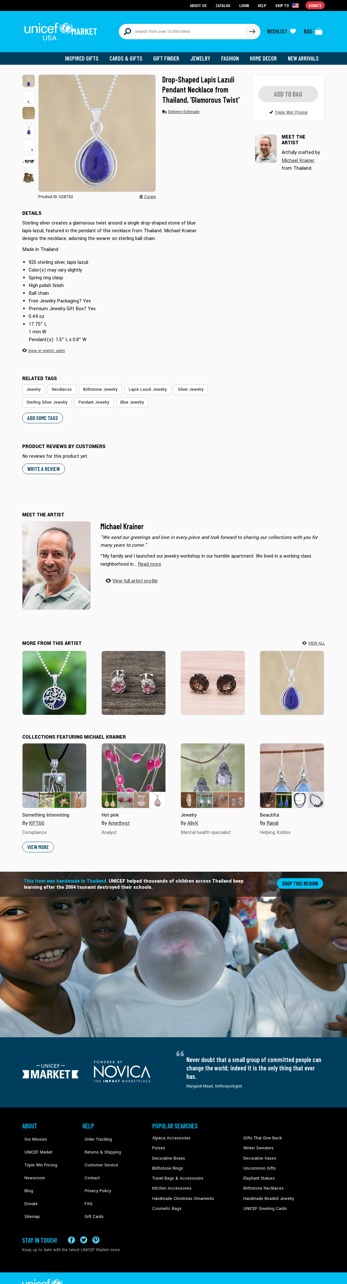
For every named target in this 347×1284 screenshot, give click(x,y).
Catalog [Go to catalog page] (224, 5)
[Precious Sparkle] (213, 677)
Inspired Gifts (86, 54)
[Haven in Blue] (54, 677)
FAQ (86, 1182)
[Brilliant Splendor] (133, 677)
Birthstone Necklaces (262, 1182)
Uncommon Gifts (258, 1162)
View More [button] (37, 842)
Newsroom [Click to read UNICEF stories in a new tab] (32, 1162)
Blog (26, 1172)
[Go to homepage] (62, 29)
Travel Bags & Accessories (176, 1172)
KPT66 (36, 818)
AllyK (192, 818)
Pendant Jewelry (90, 398)
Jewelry (202, 54)
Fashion (231, 54)
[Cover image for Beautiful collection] (292, 770)
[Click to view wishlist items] (281, 29)
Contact (89, 1162)
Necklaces (59, 385)
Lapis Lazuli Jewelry (140, 385)
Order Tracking (95, 1133)
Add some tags (41, 413)
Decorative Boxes (167, 1152)
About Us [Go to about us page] (199, 5)
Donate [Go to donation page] (315, 5)
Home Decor (264, 54)
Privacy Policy (94, 1172)
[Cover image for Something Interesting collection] (54, 770)
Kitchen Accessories (170, 1182)
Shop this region (301, 878)
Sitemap (29, 1191)
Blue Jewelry (126, 398)
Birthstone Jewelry (95, 385)
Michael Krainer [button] (298, 156)
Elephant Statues (258, 1172)
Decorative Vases (258, 1152)
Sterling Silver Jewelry (45, 398)
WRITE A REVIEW (42, 464)
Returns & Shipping (99, 1142)
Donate (28, 1182)
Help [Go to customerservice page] (262, 5)
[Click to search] (252, 29)
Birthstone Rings (167, 1162)
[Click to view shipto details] (288, 5)
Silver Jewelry (181, 385)
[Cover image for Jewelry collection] (213, 770)
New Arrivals (304, 54)
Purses (158, 1142)
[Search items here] (182, 29)
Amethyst (118, 818)
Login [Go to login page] (244, 5)
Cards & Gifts (129, 54)
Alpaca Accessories (169, 1133)
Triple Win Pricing (37, 1152)
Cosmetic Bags (166, 1201)
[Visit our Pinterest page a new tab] (96, 1223)
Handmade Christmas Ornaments (182, 1191)
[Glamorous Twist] (292, 677)
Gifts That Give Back (261, 1133)
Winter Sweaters (257, 1142)
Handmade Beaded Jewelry (267, 1191)
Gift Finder (169, 54)
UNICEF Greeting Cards (263, 1201)
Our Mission (33, 1133)
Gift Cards (91, 1191)
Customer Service (98, 1152)
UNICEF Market (35, 1142)
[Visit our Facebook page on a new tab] (71, 1223)
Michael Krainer (122, 521)
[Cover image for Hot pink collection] (133, 770)
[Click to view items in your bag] (313, 30)
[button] (28, 77)
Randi (272, 818)
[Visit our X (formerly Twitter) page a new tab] (84, 1223)
